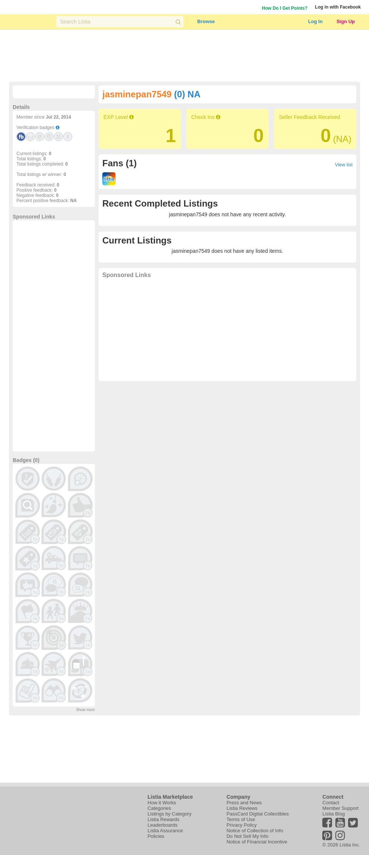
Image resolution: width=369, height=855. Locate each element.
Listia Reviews (241, 808)
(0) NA (187, 94)
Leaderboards (162, 825)
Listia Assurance (165, 830)
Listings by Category (170, 814)
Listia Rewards (163, 819)
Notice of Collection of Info (254, 830)
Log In (315, 21)
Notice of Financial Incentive (256, 842)
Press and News (244, 802)
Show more (85, 710)
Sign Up (346, 21)
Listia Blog (333, 814)
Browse (206, 21)
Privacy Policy (241, 825)
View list (344, 164)
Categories (159, 808)
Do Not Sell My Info (247, 836)
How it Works (162, 802)
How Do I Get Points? (284, 8)
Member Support (340, 808)
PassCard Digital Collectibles (257, 814)
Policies (156, 836)
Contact (330, 802)
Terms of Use (240, 819)
